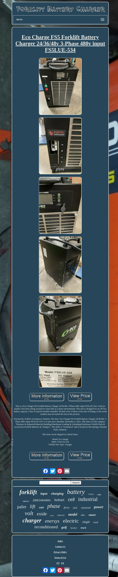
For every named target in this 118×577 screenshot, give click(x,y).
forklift (28, 492)
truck (83, 528)
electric (71, 521)
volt (29, 513)
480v (83, 515)
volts (99, 494)
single (86, 522)
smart (92, 514)
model (72, 514)
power (98, 507)
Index (60, 541)
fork (52, 515)
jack (75, 507)
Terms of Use (60, 557)
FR (62, 563)
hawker (73, 528)
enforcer (26, 501)
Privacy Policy (60, 552)
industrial (88, 499)
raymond (85, 507)
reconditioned (46, 527)
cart (41, 507)
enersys (52, 521)
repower (61, 515)
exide (42, 513)
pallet (21, 507)
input (43, 493)
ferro (66, 507)
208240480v (42, 500)
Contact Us (60, 546)
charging (57, 493)
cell (71, 499)
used (95, 522)
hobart (59, 500)
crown (91, 494)
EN (58, 563)
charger (31, 520)
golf (64, 527)
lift (32, 506)
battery (76, 491)
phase (53, 506)
